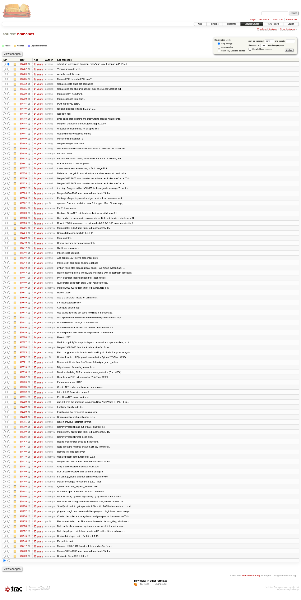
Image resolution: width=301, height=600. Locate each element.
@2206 (23, 109)
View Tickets (273, 24)
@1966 (23, 475)
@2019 (23, 370)
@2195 (23, 144)
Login (252, 19)
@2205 (23, 114)
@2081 (23, 164)
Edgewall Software (40, 594)
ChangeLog (161, 588)
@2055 (23, 229)
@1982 (23, 445)
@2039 (23, 290)
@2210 (23, 94)
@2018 (23, 375)
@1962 (23, 495)
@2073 (23, 184)
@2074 (23, 179)
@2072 (23, 189)
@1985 (23, 440)
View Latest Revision (267, 29)
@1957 (23, 515)
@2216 (23, 74)
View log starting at (261, 41)
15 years (38, 360)
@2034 (23, 310)
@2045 (23, 259)
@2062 (23, 204)
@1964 (23, 485)
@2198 (23, 129)
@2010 (23, 405)
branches (25, 34)
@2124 (23, 154)
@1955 (23, 525)
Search (291, 24)
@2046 (23, 254)
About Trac (278, 19)
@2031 (23, 325)
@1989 (23, 435)
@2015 (23, 390)
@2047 (23, 249)
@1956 (23, 520)
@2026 (23, 350)
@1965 (23, 480)
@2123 (23, 159)
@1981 (23, 450)
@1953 (23, 530)
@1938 (23, 556)
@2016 (23, 385)
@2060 (23, 214)
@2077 (23, 169)
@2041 (23, 279)
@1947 (23, 551)
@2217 (23, 69)
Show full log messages (260, 49)
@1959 (23, 505)
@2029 (23, 335)
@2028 (23, 340)
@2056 (23, 224)
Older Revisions (287, 29)
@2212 (23, 84)
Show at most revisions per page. (266, 45)
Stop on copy (225, 43)
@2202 (23, 124)
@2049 (23, 244)
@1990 (23, 430)
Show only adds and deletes (231, 51)
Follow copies (225, 47)
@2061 (23, 209)
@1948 (23, 546)
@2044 (23, 264)
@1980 (23, 455)
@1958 (23, 510)
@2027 (23, 345)
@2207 (23, 104)
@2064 (23, 194)
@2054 (23, 234)
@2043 (23, 269)
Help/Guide (264, 19)
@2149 (23, 149)
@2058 (23, 219)
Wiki (200, 24)
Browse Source (252, 24)
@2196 (23, 139)
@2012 (23, 395)
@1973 (23, 465)
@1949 (23, 540)
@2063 (23, 199)
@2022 (23, 360)
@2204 (23, 119)
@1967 (23, 470)
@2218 (23, 64)
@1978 (23, 460)
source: (9, 34)
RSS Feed (144, 588)
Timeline (214, 24)
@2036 (23, 300)
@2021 (23, 365)
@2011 (23, 400)
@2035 (23, 305)
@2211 (23, 89)
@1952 (23, 535)
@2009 (23, 410)
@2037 (23, 295)
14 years (38, 64)
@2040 (23, 285)
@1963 (23, 490)
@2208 (23, 99)
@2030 (23, 330)
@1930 (23, 561)
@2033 (23, 315)
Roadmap (231, 24)
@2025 (23, 355)
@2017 (23, 380)
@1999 (23, 415)
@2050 (23, 239)
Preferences (291, 19)
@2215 (23, 79)
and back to (285, 41)
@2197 (23, 134)
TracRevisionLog (251, 580)
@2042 (23, 274)
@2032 (23, 320)
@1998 (23, 420)
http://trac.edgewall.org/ (288, 594)
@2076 (23, 174)
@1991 (23, 425)
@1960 (23, 500)
